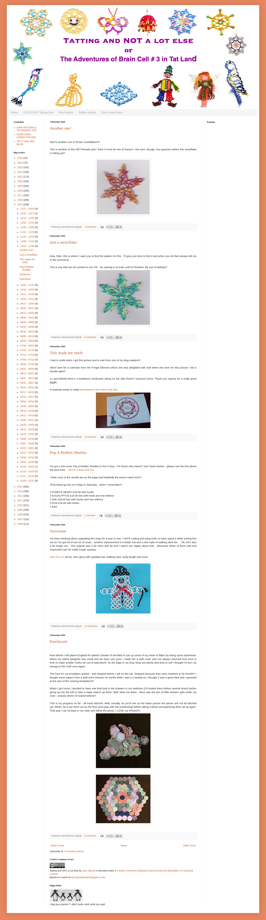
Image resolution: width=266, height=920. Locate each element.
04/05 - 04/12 (27, 420)
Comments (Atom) (74, 851)
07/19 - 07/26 (27, 350)
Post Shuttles (66, 112)
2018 (20, 190)
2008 (20, 514)
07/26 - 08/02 (27, 345)
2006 (20, 523)
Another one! (60, 128)
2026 (20, 158)
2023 (20, 167)
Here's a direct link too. (81, 469)
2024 (20, 162)
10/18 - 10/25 (27, 289)
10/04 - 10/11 (27, 299)
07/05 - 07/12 (27, 359)
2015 (20, 204)
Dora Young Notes (112, 112)
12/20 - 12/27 (27, 213)
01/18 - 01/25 (27, 471)
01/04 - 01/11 (27, 480)
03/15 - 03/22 (27, 434)
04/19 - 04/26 (27, 410)
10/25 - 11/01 (27, 285)
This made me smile (66, 353)
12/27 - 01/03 (27, 208)
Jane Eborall (88, 870)
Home (14, 112)
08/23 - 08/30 (27, 326)
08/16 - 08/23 (27, 331)
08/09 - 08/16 (27, 336)
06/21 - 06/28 (27, 368)
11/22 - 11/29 (27, 232)
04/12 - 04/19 (27, 415)
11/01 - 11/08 (27, 246)
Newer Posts (57, 845)
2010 (20, 505)
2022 (20, 172)
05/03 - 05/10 (27, 401)
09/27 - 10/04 (27, 303)
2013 (20, 491)
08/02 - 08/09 (27, 340)
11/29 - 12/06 (27, 227)
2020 (20, 181)
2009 (20, 509)
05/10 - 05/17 (27, 396)
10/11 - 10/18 (27, 294)
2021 (20, 176)
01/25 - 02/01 (27, 466)
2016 (20, 200)
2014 (20, 486)
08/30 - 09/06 (27, 322)
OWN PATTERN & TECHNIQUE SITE (27, 129)
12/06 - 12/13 (27, 222)
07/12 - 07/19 (27, 354)
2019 (20, 186)
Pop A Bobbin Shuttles (68, 452)
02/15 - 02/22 (27, 452)
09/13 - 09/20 (27, 313)
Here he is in (57, 556)
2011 (20, 500)
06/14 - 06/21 (27, 373)
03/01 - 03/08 (27, 443)
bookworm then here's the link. (100, 389)
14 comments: (91, 626)
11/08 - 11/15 (27, 241)
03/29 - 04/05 (27, 424)
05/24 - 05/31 (27, 387)
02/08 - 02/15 (27, 457)
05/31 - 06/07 (27, 382)
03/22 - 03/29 (27, 429)
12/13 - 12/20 (27, 218)
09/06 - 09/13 (27, 317)
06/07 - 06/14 (27, 378)
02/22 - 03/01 (27, 448)
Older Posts (189, 845)
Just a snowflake (63, 242)
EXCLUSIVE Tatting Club (38, 112)
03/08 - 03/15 (27, 438)
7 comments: (90, 227)
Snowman (58, 531)
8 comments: (90, 337)
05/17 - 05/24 (27, 392)
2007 (20, 519)
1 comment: (90, 515)
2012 (20, 495)
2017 (20, 195)
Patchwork (58, 641)
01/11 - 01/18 (27, 476)
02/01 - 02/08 (27, 462)
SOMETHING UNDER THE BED (26, 136)
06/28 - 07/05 (27, 364)
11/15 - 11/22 (27, 236)
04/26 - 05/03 (27, 406)
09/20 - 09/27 (27, 308)
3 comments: (90, 437)
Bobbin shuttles (87, 112)
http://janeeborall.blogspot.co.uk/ (88, 877)
